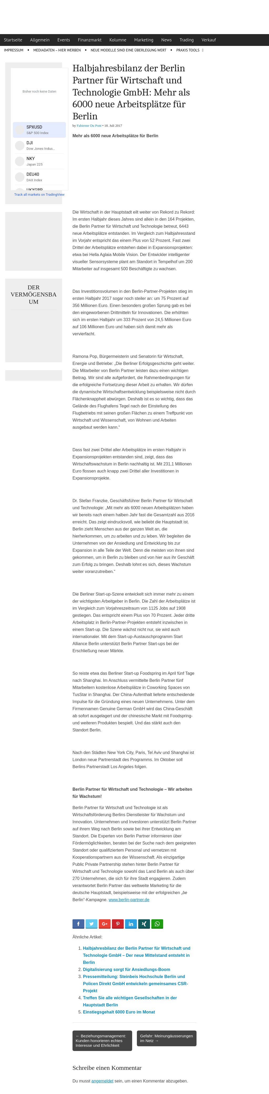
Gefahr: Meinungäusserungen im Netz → (166, 1038)
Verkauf (209, 40)
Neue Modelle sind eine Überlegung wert (128, 50)
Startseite (13, 40)
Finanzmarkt (90, 40)
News (166, 40)
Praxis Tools (187, 50)
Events (64, 40)
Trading (187, 40)
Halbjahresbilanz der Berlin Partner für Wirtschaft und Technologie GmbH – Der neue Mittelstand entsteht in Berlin (136, 955)
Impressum (13, 50)
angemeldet (102, 1081)
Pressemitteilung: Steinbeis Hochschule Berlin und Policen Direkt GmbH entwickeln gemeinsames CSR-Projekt (135, 983)
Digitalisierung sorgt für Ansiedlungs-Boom (126, 969)
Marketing (143, 40)
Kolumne (118, 40)
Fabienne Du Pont (89, 126)
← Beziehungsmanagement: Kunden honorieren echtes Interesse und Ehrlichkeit (101, 1041)
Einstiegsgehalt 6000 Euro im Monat (119, 1012)
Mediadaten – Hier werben (57, 50)
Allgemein (40, 40)
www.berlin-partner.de (129, 899)
